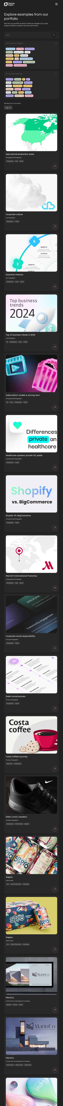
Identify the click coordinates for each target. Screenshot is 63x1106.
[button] (56, 4)
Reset (56, 43)
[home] (9, 4)
